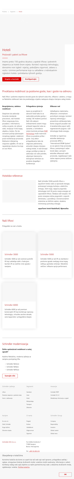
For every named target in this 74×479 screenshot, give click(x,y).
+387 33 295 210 (34, 451)
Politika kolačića (23, 467)
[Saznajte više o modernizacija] (10, 376)
